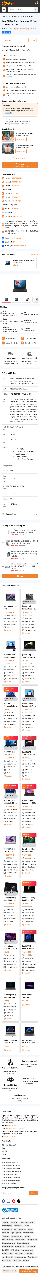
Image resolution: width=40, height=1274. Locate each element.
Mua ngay (20, 165)
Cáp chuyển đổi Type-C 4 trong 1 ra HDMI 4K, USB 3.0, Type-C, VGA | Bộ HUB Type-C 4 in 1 (24, 566)
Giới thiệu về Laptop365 (9, 1145)
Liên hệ (4, 1154)
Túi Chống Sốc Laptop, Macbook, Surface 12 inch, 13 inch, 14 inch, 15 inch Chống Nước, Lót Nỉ (24, 554)
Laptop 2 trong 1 (7, 1253)
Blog (3, 1148)
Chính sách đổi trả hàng (9, 1184)
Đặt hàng (20, 576)
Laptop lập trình (16, 1233)
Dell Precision (30, 1246)
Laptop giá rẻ (19, 1246)
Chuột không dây (20, 1257)
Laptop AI (28, 1236)
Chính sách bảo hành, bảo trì (11, 1181)
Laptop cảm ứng (27, 1250)
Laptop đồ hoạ (32, 1240)
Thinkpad (5, 1222)
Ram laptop (19, 1253)
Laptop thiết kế (7, 1229)
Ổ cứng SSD (29, 1253)
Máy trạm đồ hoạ (19, 1229)
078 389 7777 (16, 197)
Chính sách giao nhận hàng (11, 1177)
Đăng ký (33, 1193)
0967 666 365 (17, 178)
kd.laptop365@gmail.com (14, 1128)
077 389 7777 (17, 193)
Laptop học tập (7, 1226)
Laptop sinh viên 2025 (27, 1222)
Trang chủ (5, 16)
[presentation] (36, 300)
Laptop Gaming (20, 1240)
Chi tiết (10, 77)
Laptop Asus (17, 1260)
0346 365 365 (17, 216)
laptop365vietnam (20, 246)
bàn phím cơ (6, 1260)
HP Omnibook (15, 1250)
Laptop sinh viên (7, 1246)
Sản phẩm (14, 16)
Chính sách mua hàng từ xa (11, 1168)
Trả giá (32, 40)
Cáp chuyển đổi (28, 1233)
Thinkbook (5, 1236)
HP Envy (26, 1260)
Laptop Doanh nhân (26, 16)
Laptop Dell (18, 1226)
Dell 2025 (5, 1250)
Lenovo (26, 1226)
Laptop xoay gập (16, 1236)
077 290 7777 (16, 201)
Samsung (5, 1233)
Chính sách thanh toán (9, 1174)
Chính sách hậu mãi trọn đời (11, 1162)
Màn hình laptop (7, 1240)
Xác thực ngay (21, 139)
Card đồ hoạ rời (7, 1257)
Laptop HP (14, 1222)
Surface (30, 1229)
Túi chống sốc (32, 1257)
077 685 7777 (15, 208)
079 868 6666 (17, 186)
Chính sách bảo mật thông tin (11, 1171)
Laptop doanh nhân (8, 1243)
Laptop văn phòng (23, 1243)
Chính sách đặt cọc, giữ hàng (11, 1165)
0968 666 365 (17, 182)
